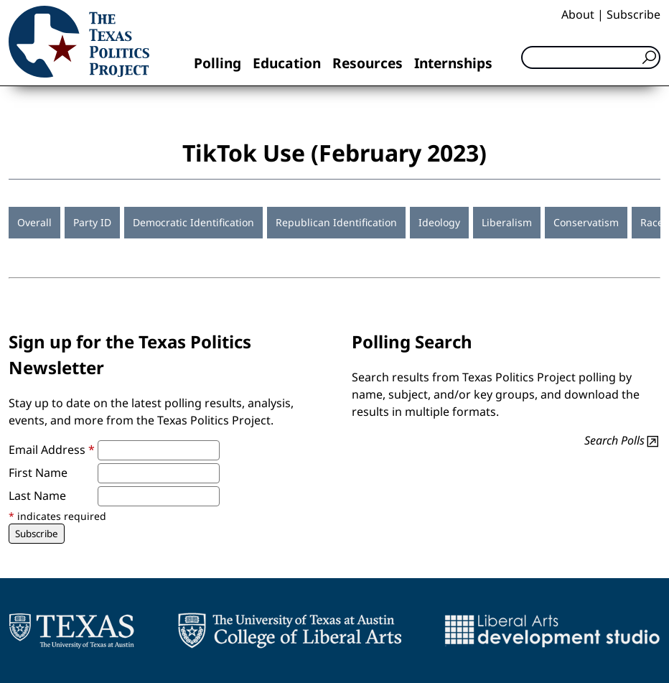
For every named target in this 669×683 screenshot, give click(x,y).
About (577, 14)
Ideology (439, 222)
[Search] (590, 57)
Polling (217, 63)
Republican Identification (336, 222)
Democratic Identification (193, 222)
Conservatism (586, 222)
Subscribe (633, 14)
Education (287, 63)
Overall (34, 222)
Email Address (52, 449)
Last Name (37, 495)
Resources (367, 63)
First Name (38, 472)
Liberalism (507, 222)
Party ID (92, 222)
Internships (453, 63)
